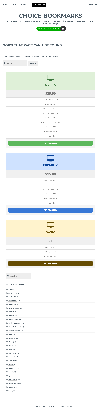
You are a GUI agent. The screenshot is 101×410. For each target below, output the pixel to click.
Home (5, 4)
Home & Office (13, 331)
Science (11, 364)
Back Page (93, 4)
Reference (12, 361)
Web (10, 391)
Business (11, 297)
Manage (25, 4)
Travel (10, 387)
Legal (10, 334)
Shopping (11, 368)
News (10, 346)
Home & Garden (14, 327)
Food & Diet (12, 319)
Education (12, 304)
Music (10, 342)
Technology (12, 379)
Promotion (12, 353)
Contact (69, 406)
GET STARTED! (50, 143)
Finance (11, 316)
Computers (12, 300)
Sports (10, 376)
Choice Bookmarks (50, 15)
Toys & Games (13, 383)
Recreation (12, 357)
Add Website (39, 4)
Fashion (11, 312)
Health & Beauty (14, 323)
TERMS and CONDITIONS (56, 406)
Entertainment (13, 308)
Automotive (12, 293)
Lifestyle (11, 338)
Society (11, 372)
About (14, 4)
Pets (10, 349)
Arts (10, 289)
